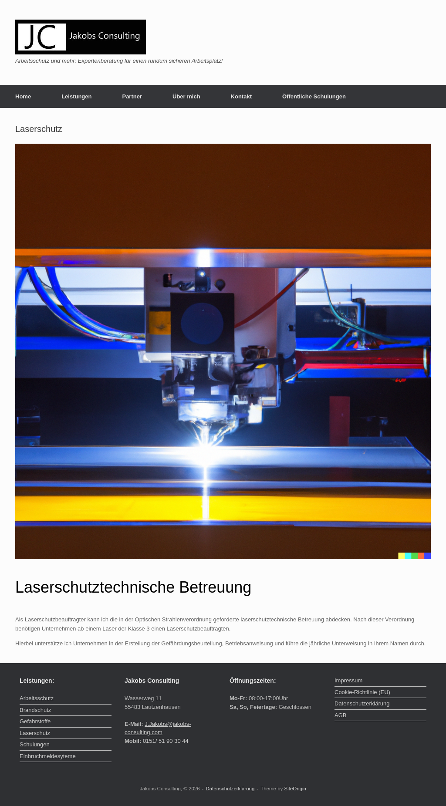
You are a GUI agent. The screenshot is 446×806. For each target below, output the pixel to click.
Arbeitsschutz (37, 698)
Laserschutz (35, 733)
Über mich (186, 96)
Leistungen (76, 96)
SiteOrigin (295, 788)
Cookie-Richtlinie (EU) (362, 692)
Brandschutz (35, 710)
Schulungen (35, 744)
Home (23, 96)
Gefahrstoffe (35, 721)
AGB (340, 715)
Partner (132, 96)
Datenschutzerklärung (361, 703)
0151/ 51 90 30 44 (166, 741)
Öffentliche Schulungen (314, 96)
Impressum (348, 680)
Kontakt (241, 96)
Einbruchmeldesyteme (48, 756)
